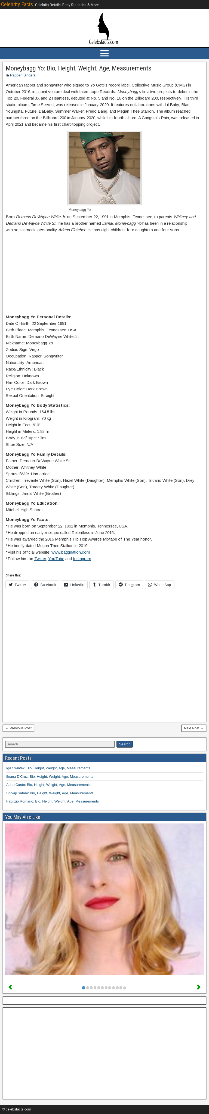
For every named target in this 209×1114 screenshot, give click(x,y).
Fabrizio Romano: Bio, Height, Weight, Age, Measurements (52, 801)
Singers (29, 75)
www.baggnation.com (70, 552)
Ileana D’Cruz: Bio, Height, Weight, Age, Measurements (49, 776)
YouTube (56, 558)
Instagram (82, 558)
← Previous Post (18, 728)
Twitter (40, 558)
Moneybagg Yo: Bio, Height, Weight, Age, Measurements (78, 68)
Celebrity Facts (17, 4)
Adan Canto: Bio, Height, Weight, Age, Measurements (48, 785)
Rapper (15, 75)
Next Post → (194, 728)
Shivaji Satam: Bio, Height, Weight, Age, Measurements (50, 793)
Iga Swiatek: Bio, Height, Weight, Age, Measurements (48, 768)
